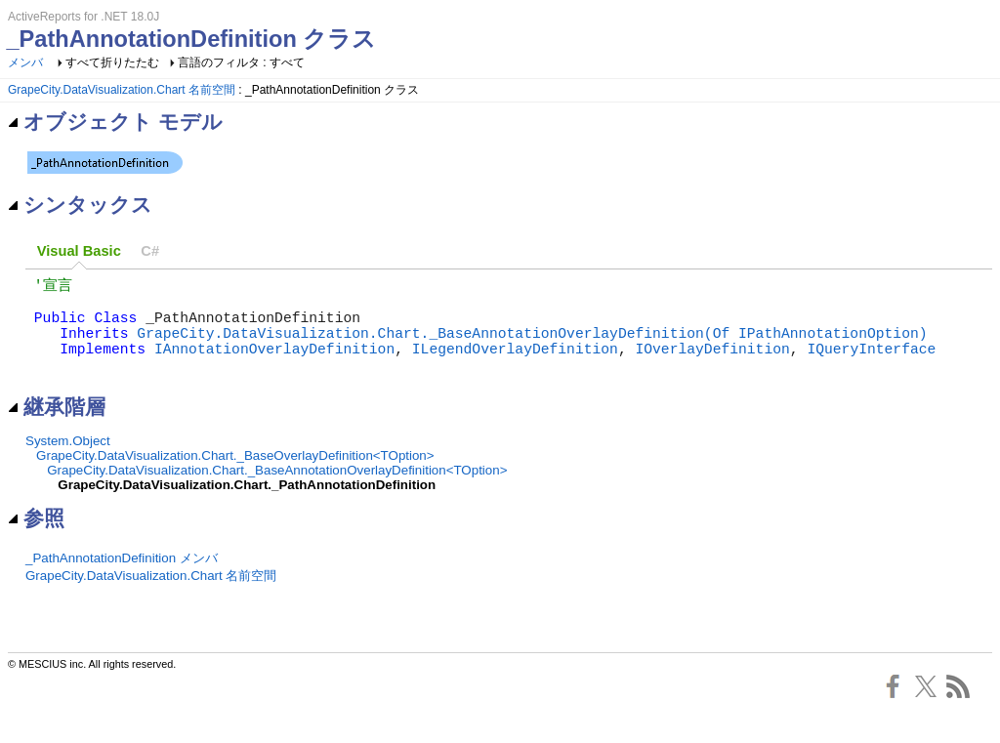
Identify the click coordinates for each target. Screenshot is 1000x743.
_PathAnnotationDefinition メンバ (121, 579)
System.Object (67, 462)
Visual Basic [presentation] (79, 251)
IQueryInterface (871, 365)
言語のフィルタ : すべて (241, 62)
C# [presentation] (150, 251)
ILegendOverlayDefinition (515, 365)
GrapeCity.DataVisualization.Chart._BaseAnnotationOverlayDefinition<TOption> (277, 491)
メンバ (25, 62)
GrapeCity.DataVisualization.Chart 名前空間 (121, 90)
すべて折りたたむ (112, 62)
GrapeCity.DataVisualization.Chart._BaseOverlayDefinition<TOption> (235, 477)
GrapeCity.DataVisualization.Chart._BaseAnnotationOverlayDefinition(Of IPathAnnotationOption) (532, 345)
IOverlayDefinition (712, 365)
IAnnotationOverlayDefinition (274, 365)
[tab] (79, 251)
